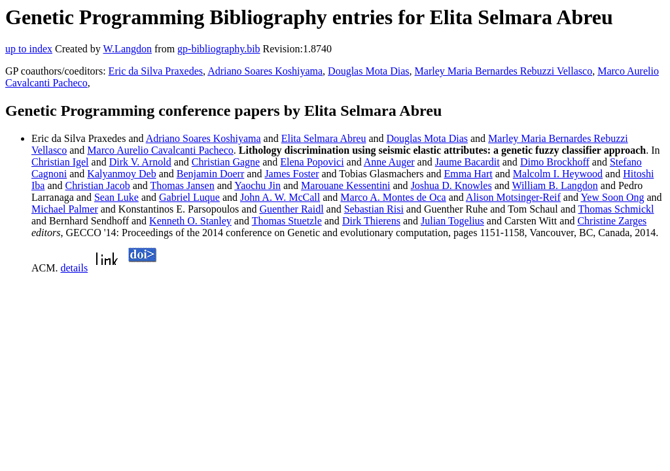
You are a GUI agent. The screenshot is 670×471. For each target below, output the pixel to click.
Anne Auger (389, 161)
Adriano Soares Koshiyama (265, 71)
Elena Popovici (312, 161)
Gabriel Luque (189, 197)
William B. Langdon (554, 185)
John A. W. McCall (280, 197)
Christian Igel (60, 161)
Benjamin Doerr (211, 173)
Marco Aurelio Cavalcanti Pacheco (160, 150)
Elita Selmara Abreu (323, 138)
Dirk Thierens (371, 220)
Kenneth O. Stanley (190, 220)
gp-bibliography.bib (218, 48)
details (74, 267)
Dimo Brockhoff (555, 161)
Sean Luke (116, 197)
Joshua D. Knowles (451, 185)
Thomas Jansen (182, 185)
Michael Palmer (64, 209)
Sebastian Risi (374, 209)
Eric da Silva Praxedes (156, 71)
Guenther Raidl (291, 209)
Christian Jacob (97, 185)
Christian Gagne (226, 161)
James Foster (291, 173)
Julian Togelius (452, 220)
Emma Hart (468, 173)
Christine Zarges (611, 220)
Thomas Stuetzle (287, 220)
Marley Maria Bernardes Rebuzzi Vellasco (504, 71)
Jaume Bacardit (467, 161)
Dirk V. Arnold (140, 161)
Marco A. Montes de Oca (393, 197)
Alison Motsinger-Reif (513, 197)
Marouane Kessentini (345, 185)
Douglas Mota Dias (368, 71)
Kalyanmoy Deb (121, 173)
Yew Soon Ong (612, 197)
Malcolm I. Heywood (558, 173)
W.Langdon (127, 48)
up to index (28, 48)
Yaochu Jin (257, 185)
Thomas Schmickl (616, 209)
